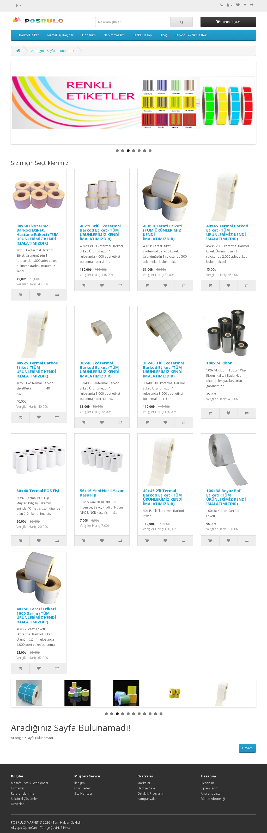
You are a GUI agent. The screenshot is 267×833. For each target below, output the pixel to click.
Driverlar (17, 804)
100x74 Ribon (219, 362)
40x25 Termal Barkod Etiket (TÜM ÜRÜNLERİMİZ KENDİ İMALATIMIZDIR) (37, 369)
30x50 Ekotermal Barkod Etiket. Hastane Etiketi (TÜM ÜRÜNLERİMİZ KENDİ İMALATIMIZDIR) (37, 234)
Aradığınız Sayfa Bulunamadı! (52, 51)
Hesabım (207, 783)
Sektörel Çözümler (24, 798)
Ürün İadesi (82, 788)
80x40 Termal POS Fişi (37, 490)
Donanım (89, 35)
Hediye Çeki (146, 788)
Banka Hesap (142, 35)
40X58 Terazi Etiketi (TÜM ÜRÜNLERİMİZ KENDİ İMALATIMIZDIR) (162, 232)
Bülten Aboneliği (213, 798)
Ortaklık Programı (150, 793)
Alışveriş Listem (212, 793)
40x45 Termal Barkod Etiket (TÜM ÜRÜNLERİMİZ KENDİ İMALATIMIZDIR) (227, 232)
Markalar (143, 783)
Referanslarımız (22, 793)
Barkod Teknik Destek (190, 35)
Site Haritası (83, 793)
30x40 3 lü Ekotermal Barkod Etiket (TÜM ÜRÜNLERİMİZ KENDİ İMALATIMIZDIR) (163, 369)
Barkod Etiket (29, 35)
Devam (247, 748)
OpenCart (30, 827)
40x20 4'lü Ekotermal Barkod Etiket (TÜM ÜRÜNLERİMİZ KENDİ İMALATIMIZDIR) (100, 232)
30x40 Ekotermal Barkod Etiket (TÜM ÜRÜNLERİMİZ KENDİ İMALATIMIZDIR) (99, 369)
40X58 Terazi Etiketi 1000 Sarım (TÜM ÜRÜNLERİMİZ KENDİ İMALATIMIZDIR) (36, 615)
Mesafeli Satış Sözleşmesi (29, 783)
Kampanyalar (147, 798)
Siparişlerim (209, 788)
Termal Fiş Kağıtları (60, 35)
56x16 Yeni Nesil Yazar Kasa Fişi (102, 493)
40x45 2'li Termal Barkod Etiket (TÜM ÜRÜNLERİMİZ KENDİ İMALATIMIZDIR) (163, 497)
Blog (163, 35)
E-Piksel (65, 827)
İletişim (79, 783)
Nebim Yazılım (114, 35)
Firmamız (18, 788)
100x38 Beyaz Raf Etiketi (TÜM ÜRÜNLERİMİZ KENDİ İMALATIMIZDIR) (226, 497)
